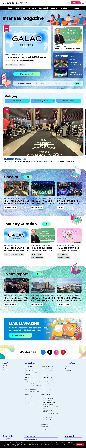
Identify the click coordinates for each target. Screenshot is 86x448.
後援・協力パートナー (8, 349)
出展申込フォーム (46, 401)
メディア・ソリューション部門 (32, 368)
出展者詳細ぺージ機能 (47, 345)
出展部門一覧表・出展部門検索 (32, 359)
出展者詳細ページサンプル (48, 349)
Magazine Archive (7, 429)
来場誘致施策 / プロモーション (32, 349)
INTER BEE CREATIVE (47, 378)
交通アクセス (68, 343)
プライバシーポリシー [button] (13, 445)
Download (75, 8)
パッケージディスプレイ (47, 367)
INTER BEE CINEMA (47, 394)
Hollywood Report (36, 185)
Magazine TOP (7, 419)
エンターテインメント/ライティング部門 (33, 363)
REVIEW (67, 418)
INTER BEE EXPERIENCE (48, 380)
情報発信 (44, 369)
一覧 (27, 154)
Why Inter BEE (28, 343)
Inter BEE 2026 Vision (30, 347)
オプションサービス (46, 352)
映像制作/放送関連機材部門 (31, 366)
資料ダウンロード (69, 416)
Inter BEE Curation (11, 65)
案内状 (44, 365)
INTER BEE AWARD (47, 354)
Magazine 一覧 (26, 73)
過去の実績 (5, 347)
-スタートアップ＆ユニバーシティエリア (50, 391)
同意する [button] (79, 444)
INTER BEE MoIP (46, 396)
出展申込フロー (29, 379)
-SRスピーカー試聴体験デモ (48, 382)
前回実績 (27, 354)
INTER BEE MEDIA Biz (47, 376)
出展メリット (28, 345)
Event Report (69, 101)
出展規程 (27, 371)
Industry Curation (43, 101)
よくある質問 (45, 404)
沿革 (4, 345)
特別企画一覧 (45, 373)
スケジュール (45, 399)
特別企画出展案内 (46, 371)
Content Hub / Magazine (48, 8)
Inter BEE (60, 185)
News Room (64, 8)
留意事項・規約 (29, 382)
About (9, 8)
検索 (77, 83)
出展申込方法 (28, 377)
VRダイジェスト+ (36, 231)
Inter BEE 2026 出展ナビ (31, 352)
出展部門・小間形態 (30, 375)
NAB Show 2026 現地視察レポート (11, 432)
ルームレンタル (45, 360)
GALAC (22, 65)
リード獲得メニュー (46, 358)
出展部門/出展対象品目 (30, 356)
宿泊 (66, 345)
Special (18, 101)
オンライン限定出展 (47, 347)
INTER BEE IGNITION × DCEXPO (48, 388)
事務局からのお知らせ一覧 (31, 416)
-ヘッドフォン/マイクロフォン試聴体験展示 (50, 384)
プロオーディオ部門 (29, 361)
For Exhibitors (20, 8)
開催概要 (5, 343)
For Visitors (32, 8)
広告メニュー (45, 356)
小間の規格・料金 (29, 373)
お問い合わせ (45, 406)
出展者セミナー (46, 362)
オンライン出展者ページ (47, 343)
